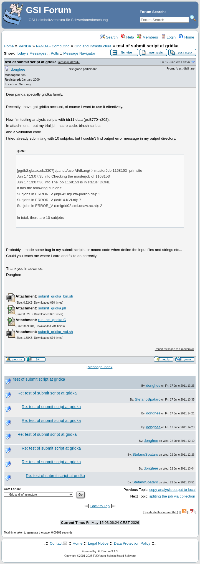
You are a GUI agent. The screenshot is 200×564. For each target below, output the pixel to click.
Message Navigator (79, 53)
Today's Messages (31, 53)
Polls (55, 53)
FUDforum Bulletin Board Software (114, 555)
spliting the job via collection (172, 496)
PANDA (25, 46)
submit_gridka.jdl (52, 308)
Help (127, 37)
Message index (100, 367)
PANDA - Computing (53, 46)
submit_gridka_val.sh (55, 332)
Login (168, 37)
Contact (56, 543)
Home (186, 37)
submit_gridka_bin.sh (55, 296)
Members (147, 37)
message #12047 (69, 62)
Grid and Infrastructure (92, 46)
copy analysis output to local (172, 490)
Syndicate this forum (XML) (161, 512)
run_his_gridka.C (52, 320)
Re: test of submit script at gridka (47, 393)
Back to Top (100, 506)
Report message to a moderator (174, 349)
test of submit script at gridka (31, 62)
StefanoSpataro (148, 399)
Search (109, 37)
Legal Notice (98, 543)
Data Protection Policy (132, 543)
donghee (18, 69)
